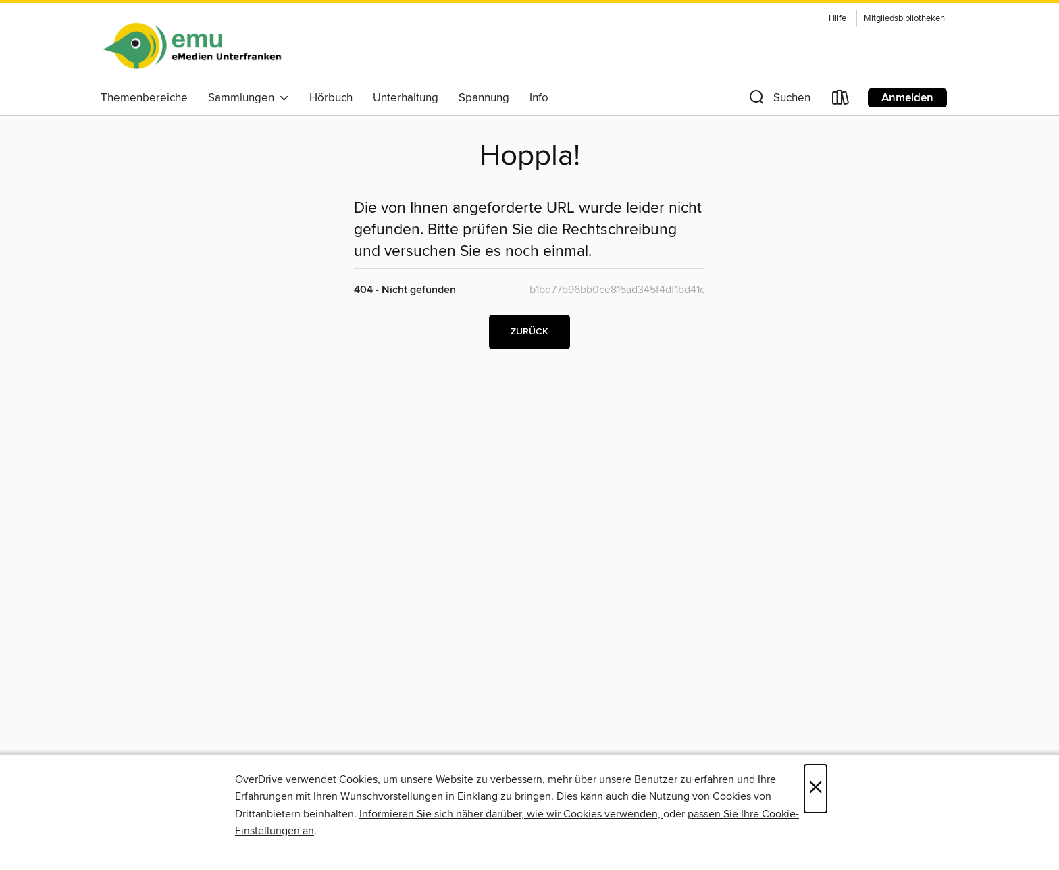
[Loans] (841, 100)
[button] (778, 100)
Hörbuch (331, 98)
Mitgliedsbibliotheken (904, 19)
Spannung (484, 98)
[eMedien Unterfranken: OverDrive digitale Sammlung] (192, 46)
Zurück (529, 332)
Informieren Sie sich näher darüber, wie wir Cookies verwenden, (511, 814)
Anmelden (907, 98)
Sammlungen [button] (248, 98)
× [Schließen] (815, 788)
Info (539, 98)
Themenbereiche (144, 98)
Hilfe (837, 19)
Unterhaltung (405, 98)
